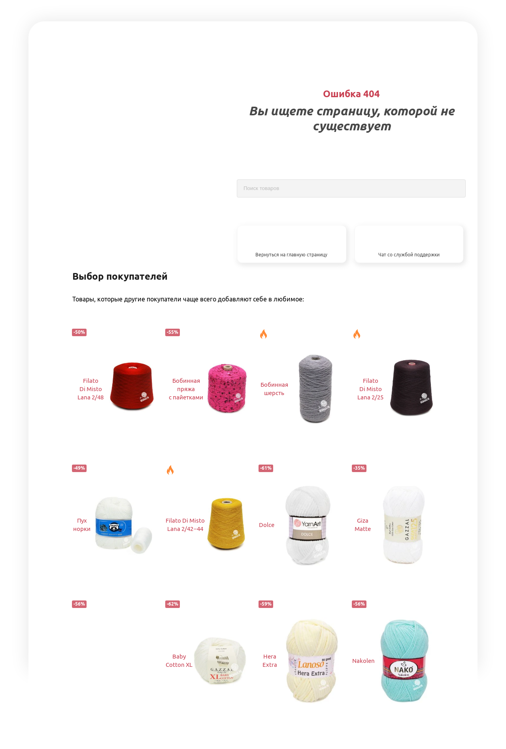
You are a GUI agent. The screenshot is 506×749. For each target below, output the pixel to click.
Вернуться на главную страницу (291, 254)
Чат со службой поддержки (409, 254)
